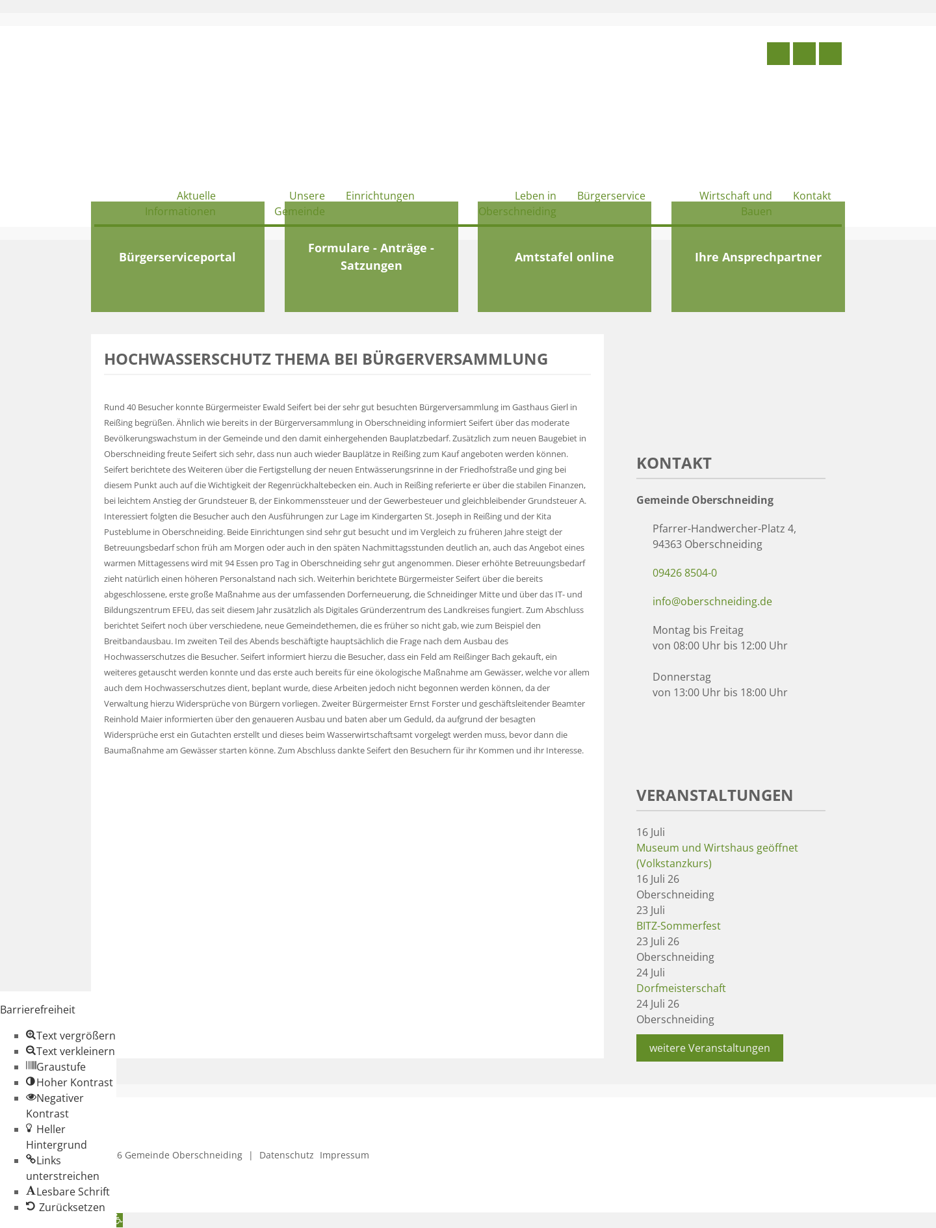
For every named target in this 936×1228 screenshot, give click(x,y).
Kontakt (812, 196)
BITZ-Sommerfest (678, 926)
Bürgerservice (611, 196)
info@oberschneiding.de (712, 601)
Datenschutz (286, 1155)
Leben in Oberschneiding (517, 203)
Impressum (344, 1155)
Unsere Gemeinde (299, 203)
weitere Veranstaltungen (709, 1048)
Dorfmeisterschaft (681, 988)
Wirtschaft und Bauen (735, 203)
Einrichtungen (380, 196)
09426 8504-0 (685, 573)
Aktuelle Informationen (180, 203)
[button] (71, 1035)
